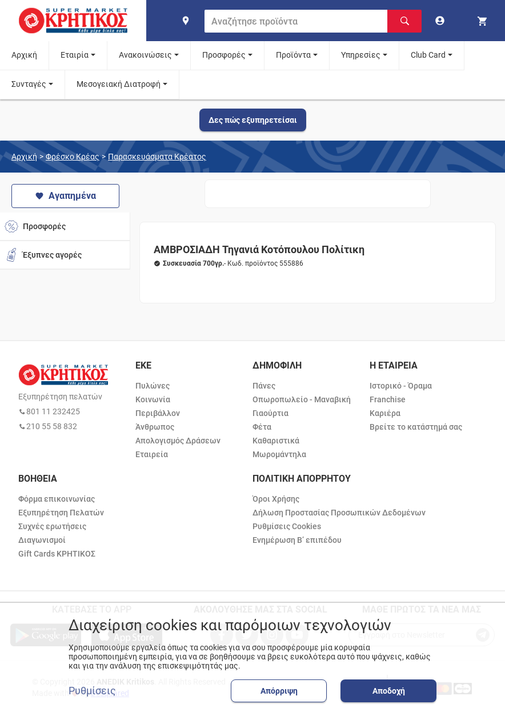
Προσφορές (224, 54)
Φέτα (261, 426)
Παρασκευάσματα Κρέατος (157, 156)
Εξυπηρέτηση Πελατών (61, 512)
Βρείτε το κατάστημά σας (416, 426)
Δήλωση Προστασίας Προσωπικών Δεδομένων (339, 512)
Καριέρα (385, 413)
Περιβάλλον (157, 413)
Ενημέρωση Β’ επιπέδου (297, 540)
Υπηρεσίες (360, 54)
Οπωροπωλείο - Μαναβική (301, 399)
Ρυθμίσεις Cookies (286, 526)
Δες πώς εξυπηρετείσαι (253, 120)
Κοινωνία (152, 399)
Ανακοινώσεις (145, 54)
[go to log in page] (442, 20)
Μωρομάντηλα (279, 454)
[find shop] (185, 20)
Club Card (428, 54)
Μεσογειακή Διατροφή (119, 84)
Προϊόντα (293, 54)
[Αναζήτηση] (404, 21)
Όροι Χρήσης (275, 498)
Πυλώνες (152, 385)
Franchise (388, 399)
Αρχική (24, 54)
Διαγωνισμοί (42, 540)
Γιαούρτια (270, 413)
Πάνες (263, 385)
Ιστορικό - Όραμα (401, 385)
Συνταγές (28, 84)
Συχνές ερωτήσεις (52, 526)
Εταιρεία (151, 454)
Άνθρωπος (154, 426)
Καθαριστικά (275, 440)
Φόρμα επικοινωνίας (56, 498)
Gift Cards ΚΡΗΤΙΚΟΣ (56, 553)
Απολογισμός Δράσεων (178, 440)
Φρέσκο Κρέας (72, 156)
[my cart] (484, 20)
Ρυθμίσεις (92, 690)
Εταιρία (75, 54)
